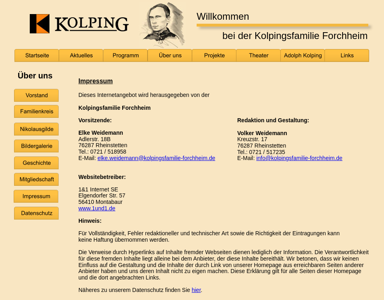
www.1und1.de (96, 208)
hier (196, 290)
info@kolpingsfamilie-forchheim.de (299, 158)
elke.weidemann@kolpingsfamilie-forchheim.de (156, 158)
